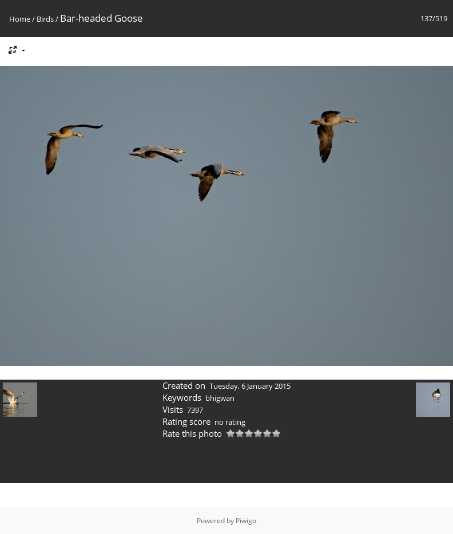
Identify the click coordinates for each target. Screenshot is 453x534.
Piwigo (246, 520)
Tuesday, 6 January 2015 (250, 386)
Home (19, 19)
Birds (45, 19)
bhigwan (220, 398)
